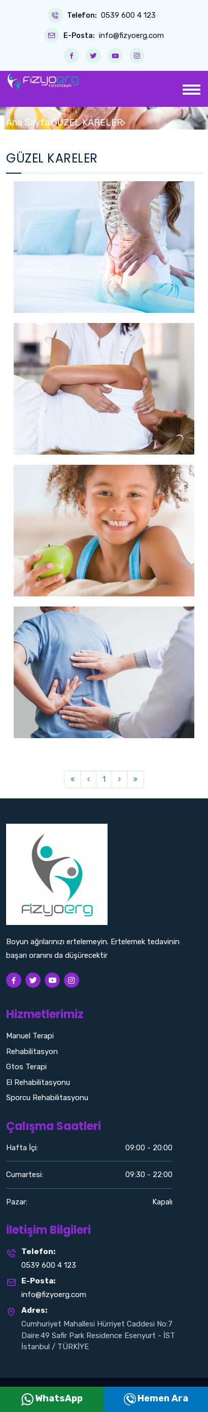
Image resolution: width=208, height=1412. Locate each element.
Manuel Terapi (30, 1035)
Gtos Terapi (26, 1066)
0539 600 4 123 (128, 15)
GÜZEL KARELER (87, 122)
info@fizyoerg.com (131, 35)
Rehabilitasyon (32, 1051)
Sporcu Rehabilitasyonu (47, 1097)
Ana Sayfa (28, 122)
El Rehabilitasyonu (38, 1082)
